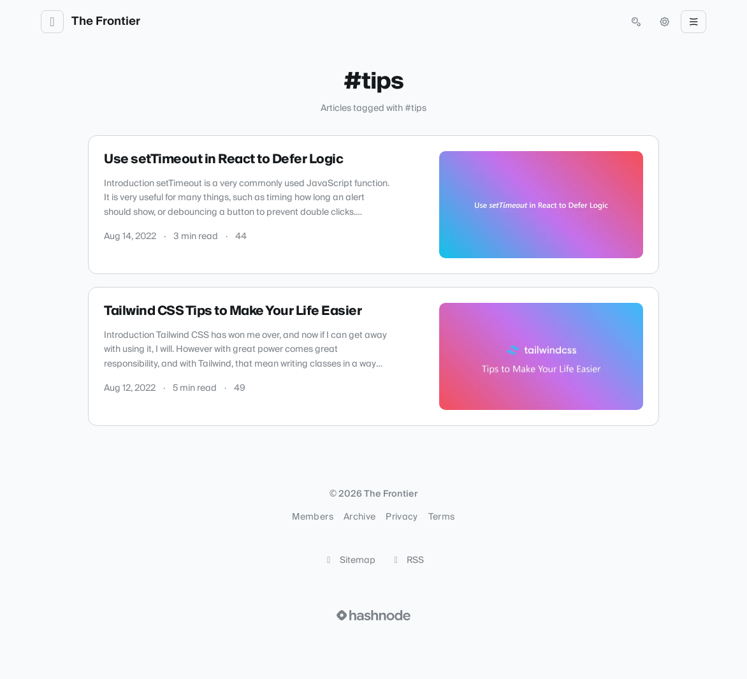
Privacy (401, 517)
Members (312, 517)
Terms (441, 517)
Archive (359, 517)
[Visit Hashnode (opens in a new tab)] (373, 615)
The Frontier (105, 22)
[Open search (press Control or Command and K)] (636, 21)
